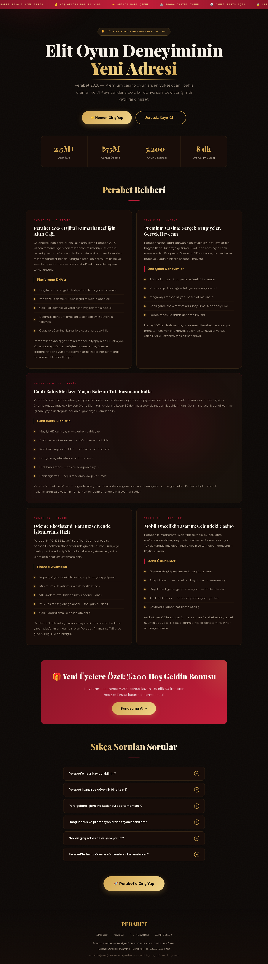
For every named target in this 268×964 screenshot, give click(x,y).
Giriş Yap (102, 934)
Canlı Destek (163, 934)
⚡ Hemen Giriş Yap (106, 118)
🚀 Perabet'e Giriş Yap (134, 883)
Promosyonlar (139, 934)
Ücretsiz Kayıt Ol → (160, 118)
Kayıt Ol (118, 934)
